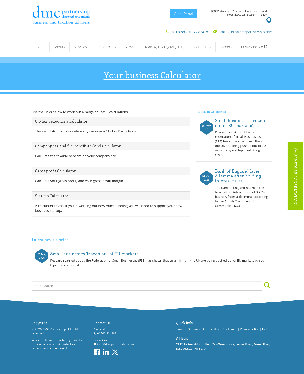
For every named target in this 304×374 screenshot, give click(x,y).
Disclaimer (229, 329)
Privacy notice (254, 46)
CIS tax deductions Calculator (61, 121)
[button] (295, 176)
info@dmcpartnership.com (251, 32)
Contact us (202, 46)
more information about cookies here (53, 344)
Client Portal (183, 13)
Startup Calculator (51, 195)
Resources (107, 46)
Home (41, 46)
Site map (193, 329)
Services (81, 46)
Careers (226, 46)
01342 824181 (199, 32)
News (130, 46)
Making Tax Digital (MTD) (164, 46)
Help (265, 329)
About (59, 46)
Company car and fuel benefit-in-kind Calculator (78, 145)
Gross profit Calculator (55, 170)
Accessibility (211, 329)
